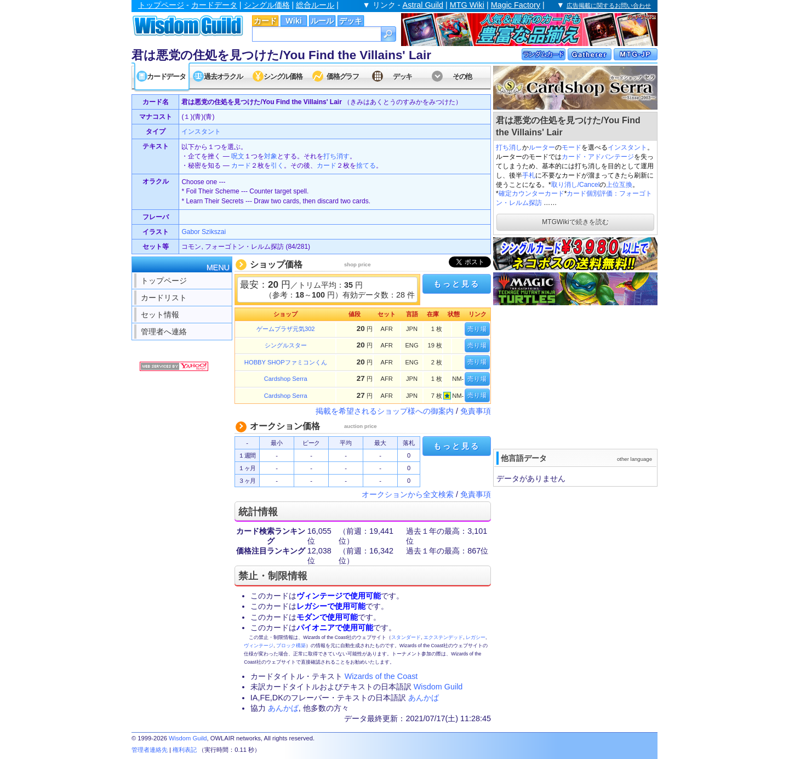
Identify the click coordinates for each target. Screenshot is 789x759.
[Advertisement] (575, 375)
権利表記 (185, 749)
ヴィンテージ (258, 645)
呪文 (237, 156)
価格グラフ (343, 76)
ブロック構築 (291, 645)
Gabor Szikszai (203, 232)
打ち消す (336, 156)
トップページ (161, 5)
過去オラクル (223, 76)
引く (277, 165)
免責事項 (475, 411)
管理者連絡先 (150, 749)
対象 (270, 156)
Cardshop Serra (285, 378)
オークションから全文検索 (408, 494)
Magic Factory (515, 5)
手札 (528, 175)
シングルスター (286, 345)
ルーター (542, 147)
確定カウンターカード (531, 193)
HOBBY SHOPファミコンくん (285, 362)
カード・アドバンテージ (598, 157)
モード (571, 147)
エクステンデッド (443, 637)
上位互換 (619, 185)
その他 (462, 76)
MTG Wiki (467, 5)
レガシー (475, 637)
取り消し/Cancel (575, 185)
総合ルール (315, 5)
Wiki (293, 20)
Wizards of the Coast (381, 676)
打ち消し (509, 147)
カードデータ (214, 5)
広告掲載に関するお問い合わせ (609, 5)
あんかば (423, 697)
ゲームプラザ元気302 (285, 329)
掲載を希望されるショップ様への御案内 (385, 411)
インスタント (627, 147)
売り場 (477, 329)
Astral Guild (423, 5)
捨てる (366, 165)
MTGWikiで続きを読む (575, 222)
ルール (322, 20)
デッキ (350, 20)
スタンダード (406, 637)
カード (265, 20)
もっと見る (456, 283)
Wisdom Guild (438, 686)
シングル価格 (267, 5)
